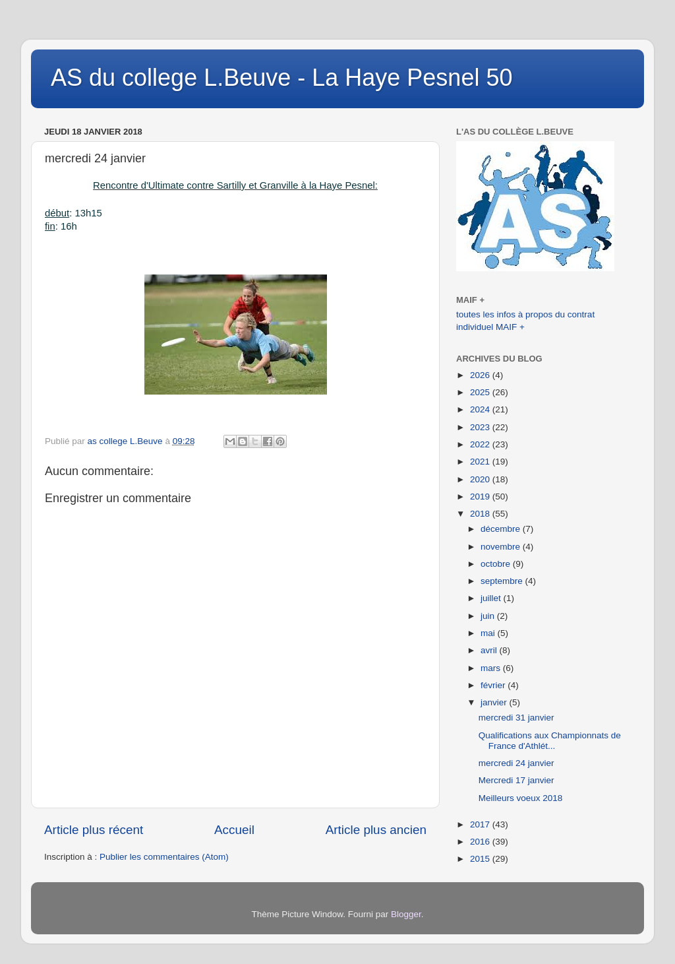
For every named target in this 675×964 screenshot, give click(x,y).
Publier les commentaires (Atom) (164, 857)
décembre (502, 529)
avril (490, 650)
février (494, 685)
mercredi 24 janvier (516, 763)
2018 (481, 514)
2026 (481, 375)
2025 (481, 392)
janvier (495, 702)
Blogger (406, 914)
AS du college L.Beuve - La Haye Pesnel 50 (281, 77)
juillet (492, 598)
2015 (481, 859)
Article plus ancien (376, 830)
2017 (481, 824)
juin (489, 616)
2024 (481, 409)
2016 (481, 842)
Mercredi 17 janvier (516, 780)
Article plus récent (93, 830)
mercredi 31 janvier (516, 718)
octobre (497, 564)
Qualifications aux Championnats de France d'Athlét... (550, 740)
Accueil (234, 830)
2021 (481, 461)
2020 (481, 479)
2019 (481, 496)
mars (492, 668)
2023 (481, 427)
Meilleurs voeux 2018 (521, 798)
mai (489, 633)
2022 (481, 444)
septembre (503, 581)
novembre (502, 547)
